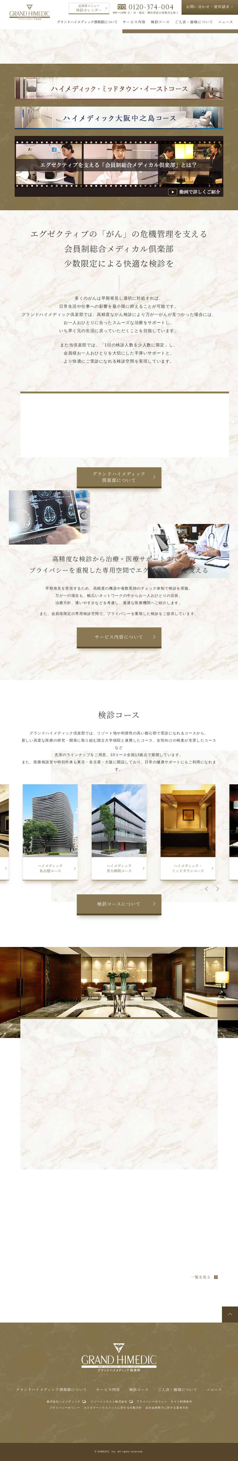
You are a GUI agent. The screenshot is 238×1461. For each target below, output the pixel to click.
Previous (207, 888)
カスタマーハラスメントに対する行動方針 (113, 1407)
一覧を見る (201, 1277)
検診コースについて (119, 903)
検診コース (139, 1389)
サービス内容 (108, 1389)
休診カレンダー (91, 8)
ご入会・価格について (178, 1389)
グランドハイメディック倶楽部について (119, 476)
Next (216, 888)
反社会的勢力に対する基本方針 (167, 1407)
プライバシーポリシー (151, 1401)
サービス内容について (119, 636)
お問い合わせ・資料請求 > (209, 6)
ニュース (214, 1389)
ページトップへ (230, 1315)
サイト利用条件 (181, 1401)
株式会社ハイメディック (64, 1401)
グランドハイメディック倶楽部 (29, 12)
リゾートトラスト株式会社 (109, 1401)
